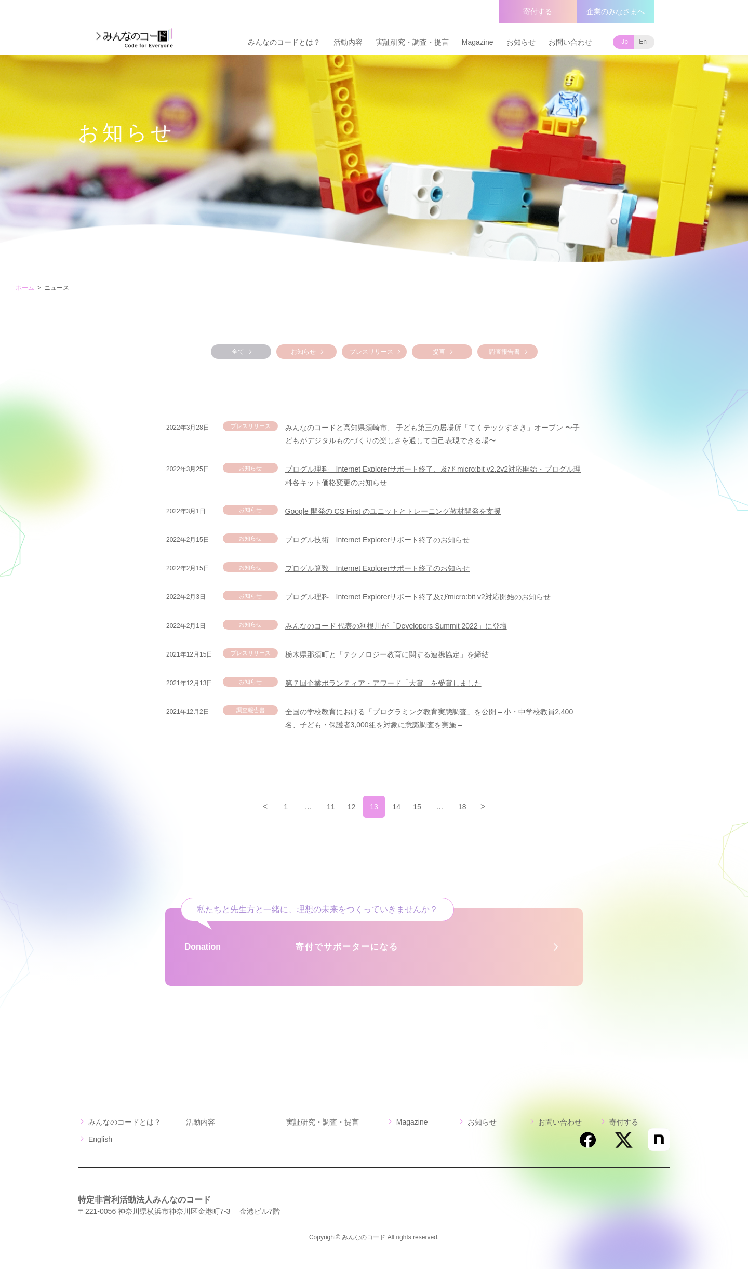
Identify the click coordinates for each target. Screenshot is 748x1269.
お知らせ (521, 42)
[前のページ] (252, 807)
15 (423, 807)
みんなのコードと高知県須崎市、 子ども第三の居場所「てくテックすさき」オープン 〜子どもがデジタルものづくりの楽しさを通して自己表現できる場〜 (432, 434)
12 (349, 807)
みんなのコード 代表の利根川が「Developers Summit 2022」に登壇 (396, 626)
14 (398, 807)
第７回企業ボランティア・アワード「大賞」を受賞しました (383, 683)
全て (238, 351)
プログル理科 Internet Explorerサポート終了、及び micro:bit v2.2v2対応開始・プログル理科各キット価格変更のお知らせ (433, 475)
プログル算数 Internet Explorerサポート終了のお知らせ (377, 568)
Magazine (477, 42)
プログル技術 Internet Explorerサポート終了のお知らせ (377, 540)
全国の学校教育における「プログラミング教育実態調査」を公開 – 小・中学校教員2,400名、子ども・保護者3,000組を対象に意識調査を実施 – (429, 718)
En (643, 41)
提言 (439, 351)
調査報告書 (504, 351)
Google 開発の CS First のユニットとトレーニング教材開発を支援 (393, 511)
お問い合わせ (570, 42)
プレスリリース (371, 351)
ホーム (25, 287)
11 (325, 807)
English (100, 1139)
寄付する (537, 11)
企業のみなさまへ (615, 11)
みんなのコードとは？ (284, 42)
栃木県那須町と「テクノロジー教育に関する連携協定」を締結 (387, 654)
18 (472, 807)
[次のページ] (496, 807)
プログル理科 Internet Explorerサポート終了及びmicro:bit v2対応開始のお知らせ (418, 597)
